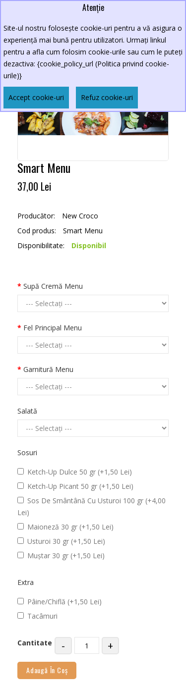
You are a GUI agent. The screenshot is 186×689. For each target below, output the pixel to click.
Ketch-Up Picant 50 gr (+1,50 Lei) (75, 486)
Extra (25, 582)
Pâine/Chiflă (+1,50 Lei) (59, 601)
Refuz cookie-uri (107, 97)
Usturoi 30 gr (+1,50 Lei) (61, 541)
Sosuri (27, 452)
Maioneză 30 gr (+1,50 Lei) (65, 526)
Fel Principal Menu (52, 327)
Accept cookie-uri (36, 97)
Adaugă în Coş (46, 670)
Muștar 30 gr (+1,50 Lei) (61, 555)
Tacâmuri (37, 616)
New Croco (80, 215)
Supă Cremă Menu (53, 286)
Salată (27, 411)
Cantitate (34, 642)
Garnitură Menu (48, 369)
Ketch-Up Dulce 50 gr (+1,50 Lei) (74, 472)
